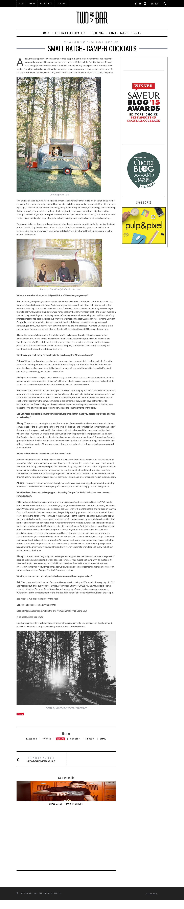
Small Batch (119, 33)
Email (103, 739)
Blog (21, 3)
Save (61, 739)
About (32, 3)
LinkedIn (90, 739)
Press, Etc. (46, 3)
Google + (75, 739)
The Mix (98, 33)
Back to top (151, 840)
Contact (62, 3)
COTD (137, 33)
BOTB (46, 33)
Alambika (100, 804)
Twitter (47, 739)
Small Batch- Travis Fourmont (41, 759)
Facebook (32, 739)
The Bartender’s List (71, 33)
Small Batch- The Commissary (66, 805)
